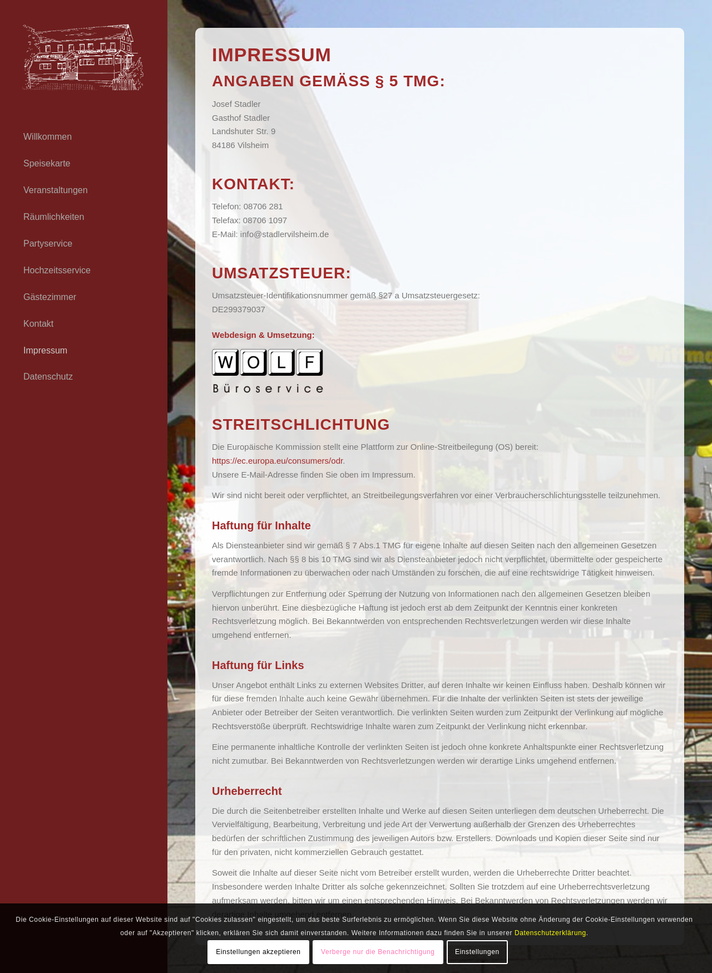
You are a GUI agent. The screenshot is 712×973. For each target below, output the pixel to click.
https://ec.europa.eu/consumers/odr (277, 460)
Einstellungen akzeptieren (258, 952)
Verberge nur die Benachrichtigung (378, 952)
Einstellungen (477, 952)
